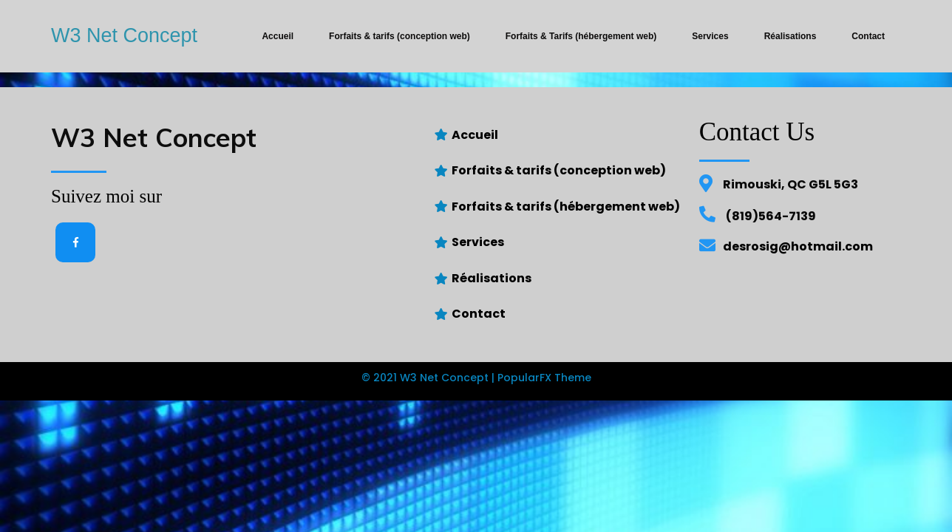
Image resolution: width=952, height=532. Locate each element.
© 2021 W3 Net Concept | (429, 377)
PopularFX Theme (544, 377)
